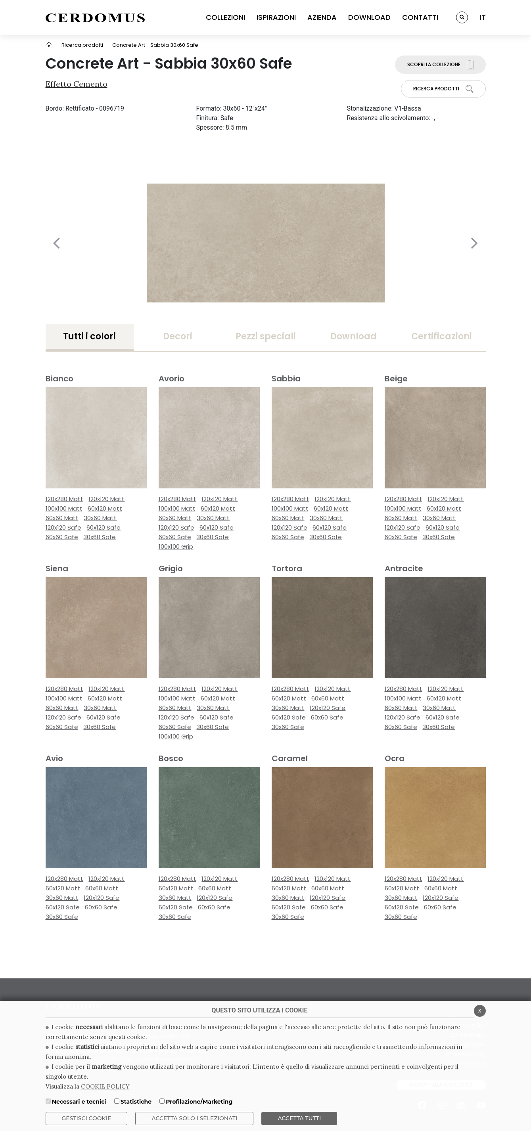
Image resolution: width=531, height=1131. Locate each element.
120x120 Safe (63, 527)
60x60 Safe (62, 537)
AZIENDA (322, 17)
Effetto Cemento (76, 84)
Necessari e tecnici (79, 1101)
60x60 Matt (62, 518)
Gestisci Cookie (86, 1118)
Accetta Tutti (299, 1118)
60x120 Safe (103, 527)
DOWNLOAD (369, 17)
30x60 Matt (100, 518)
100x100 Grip (176, 546)
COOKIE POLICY (105, 1086)
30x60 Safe (99, 537)
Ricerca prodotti (82, 45)
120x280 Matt (64, 499)
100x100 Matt (64, 508)
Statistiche (136, 1101)
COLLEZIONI (225, 17)
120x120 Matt (106, 499)
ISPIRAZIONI (276, 17)
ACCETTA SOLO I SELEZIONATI (194, 1118)
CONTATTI (420, 17)
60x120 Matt (105, 508)
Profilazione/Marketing (199, 1101)
